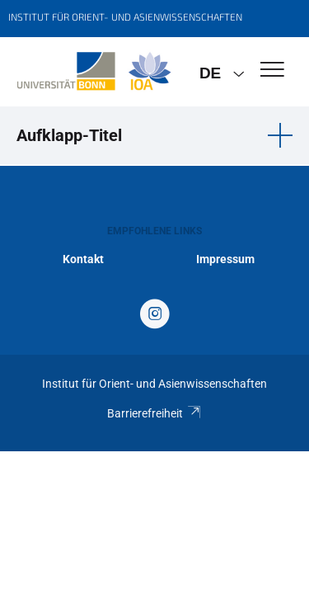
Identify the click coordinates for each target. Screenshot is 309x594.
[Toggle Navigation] (272, 70)
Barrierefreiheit (154, 413)
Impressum (225, 259)
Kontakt (83, 259)
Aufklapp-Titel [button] (69, 135)
